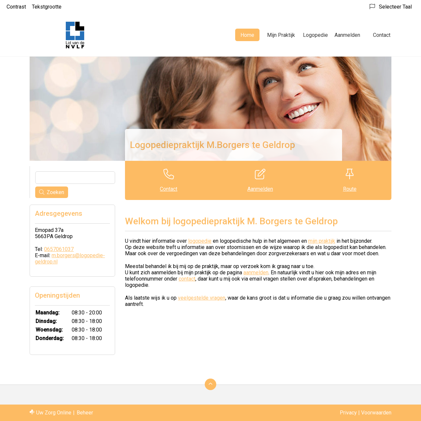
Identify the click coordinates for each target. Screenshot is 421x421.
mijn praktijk (321, 241)
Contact (381, 35)
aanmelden (255, 272)
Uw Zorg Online (53, 412)
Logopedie (315, 35)
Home (247, 35)
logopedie (199, 241)
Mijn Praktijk (281, 35)
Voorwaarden (376, 412)
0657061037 (59, 249)
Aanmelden (347, 35)
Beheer (85, 412)
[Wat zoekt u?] (75, 177)
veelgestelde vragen (201, 298)
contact (187, 279)
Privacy (348, 412)
